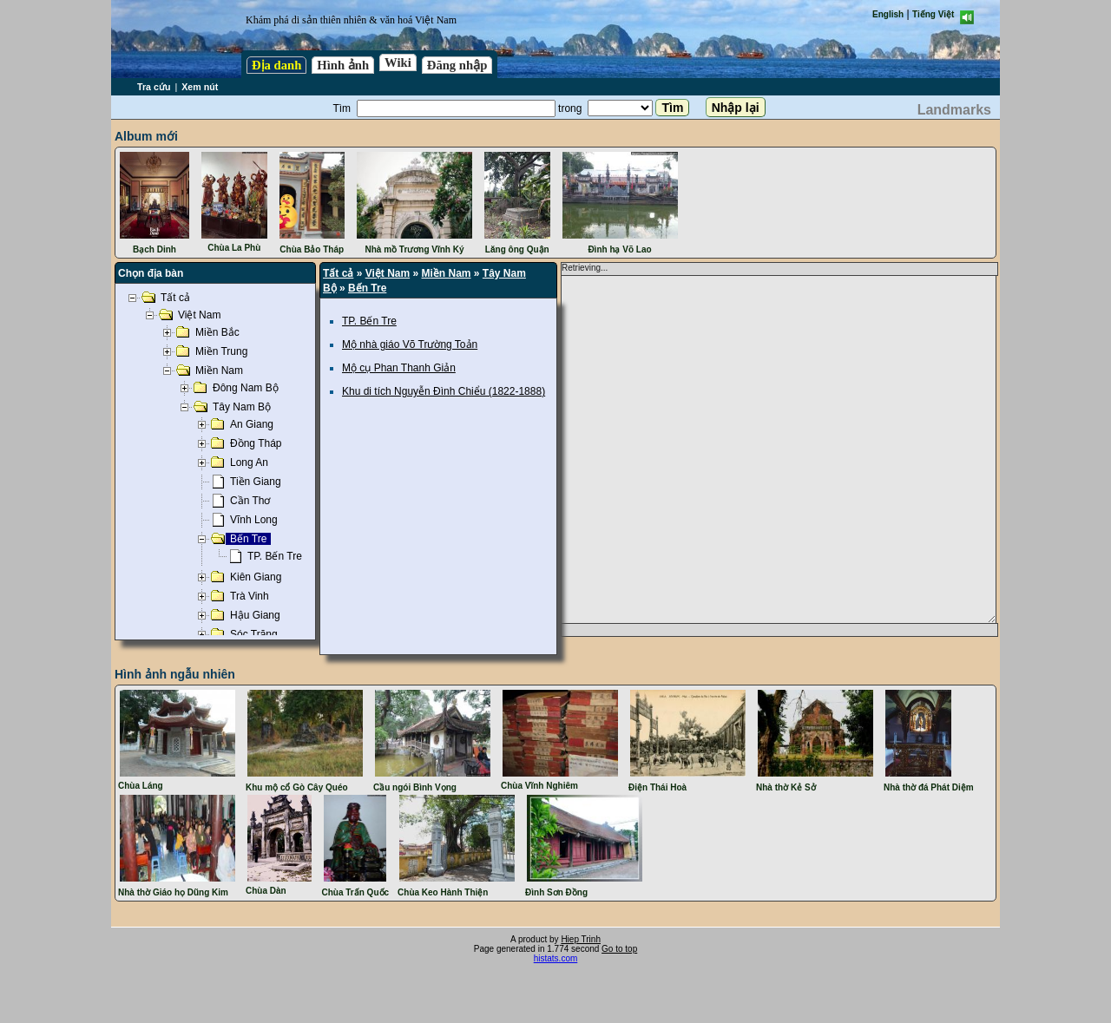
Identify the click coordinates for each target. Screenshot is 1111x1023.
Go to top (619, 949)
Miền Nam (446, 273)
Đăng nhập (457, 65)
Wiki (398, 62)
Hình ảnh (343, 65)
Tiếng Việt (933, 14)
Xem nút (199, 87)
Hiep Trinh (581, 939)
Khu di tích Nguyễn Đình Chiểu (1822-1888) (443, 391)
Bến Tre (367, 288)
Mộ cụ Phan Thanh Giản (399, 368)
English (888, 14)
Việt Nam (387, 273)
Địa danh (276, 65)
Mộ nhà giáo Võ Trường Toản (409, 344)
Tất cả (338, 273)
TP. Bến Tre (369, 321)
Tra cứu (153, 87)
